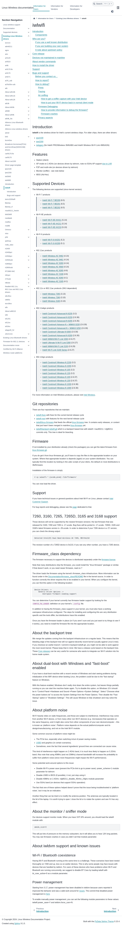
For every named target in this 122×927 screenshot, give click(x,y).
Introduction (9, 184)
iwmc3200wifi (10, 199)
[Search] (103, 3)
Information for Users (39, 7)
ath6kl (7, 111)
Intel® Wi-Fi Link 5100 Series (54, 350)
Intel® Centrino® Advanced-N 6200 (57, 335)
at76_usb (8, 81)
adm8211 (8, 46)
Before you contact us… (46, 76)
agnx (7, 50)
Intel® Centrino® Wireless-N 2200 (56, 366)
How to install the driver (43, 65)
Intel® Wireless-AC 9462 (52, 256)
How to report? (42, 80)
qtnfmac (8, 241)
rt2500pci (8, 256)
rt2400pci (8, 252)
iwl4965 (8, 180)
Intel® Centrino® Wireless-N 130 (56, 381)
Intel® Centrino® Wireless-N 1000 (56, 388)
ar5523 (7, 62)
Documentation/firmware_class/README (65, 577)
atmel (7, 133)
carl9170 (8, 157)
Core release (38, 54)
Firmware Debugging (48, 106)
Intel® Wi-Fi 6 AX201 (51, 240)
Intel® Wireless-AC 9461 (52, 260)
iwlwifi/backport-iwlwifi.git (46, 429)
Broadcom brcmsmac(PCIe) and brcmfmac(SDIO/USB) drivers (15, 147)
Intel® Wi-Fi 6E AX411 (51, 220)
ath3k (7, 103)
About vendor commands (44, 61)
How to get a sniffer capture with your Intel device (64, 99)
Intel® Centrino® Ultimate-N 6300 (56, 332)
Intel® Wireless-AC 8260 (52, 278)
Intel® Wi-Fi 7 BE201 (51, 204)
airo (6, 54)
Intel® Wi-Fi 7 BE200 (51, 200)
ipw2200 (8, 173)
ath (6, 88)
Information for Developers (76, 7)
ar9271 (7, 77)
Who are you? (39, 39)
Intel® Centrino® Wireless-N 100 (56, 377)
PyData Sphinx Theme (104, 921)
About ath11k (10, 96)
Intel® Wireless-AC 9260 (52, 263)
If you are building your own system (51, 46)
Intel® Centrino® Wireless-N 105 (56, 370)
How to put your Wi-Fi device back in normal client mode (67, 102)
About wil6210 (10, 311)
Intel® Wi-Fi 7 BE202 (51, 208)
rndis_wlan (9, 245)
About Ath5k (9, 107)
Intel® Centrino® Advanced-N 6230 (57, 317)
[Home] (34, 18)
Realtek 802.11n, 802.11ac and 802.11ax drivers (14, 289)
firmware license (108, 560)
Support (36, 69)
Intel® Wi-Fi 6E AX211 (51, 224)
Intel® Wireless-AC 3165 (52, 281)
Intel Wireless (89, 395)
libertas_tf (8, 207)
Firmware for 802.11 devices (14, 341)
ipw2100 (8, 169)
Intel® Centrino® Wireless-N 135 (56, 373)
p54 (6, 237)
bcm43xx (8, 140)
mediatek (8, 218)
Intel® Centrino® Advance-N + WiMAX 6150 (61, 324)
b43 (6, 137)
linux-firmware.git (39, 450)
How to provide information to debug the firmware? (64, 110)
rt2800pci (8, 264)
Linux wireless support (11, 25)
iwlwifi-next (40, 419)
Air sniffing (43, 95)
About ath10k (10, 92)
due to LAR (107, 164)
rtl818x (7, 283)
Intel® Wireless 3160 (51, 301)
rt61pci (7, 275)
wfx (6, 307)
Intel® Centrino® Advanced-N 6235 (57, 314)
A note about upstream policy (48, 50)
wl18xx (7, 326)
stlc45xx (8, 296)
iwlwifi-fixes (41, 415)
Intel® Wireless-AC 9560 (52, 267)
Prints (40, 87)
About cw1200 (10, 161)
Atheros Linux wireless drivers (16, 129)
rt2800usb (9, 267)
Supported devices (10, 32)
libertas (7, 203)
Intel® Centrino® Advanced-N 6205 (57, 321)
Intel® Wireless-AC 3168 (52, 274)
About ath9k (9, 115)
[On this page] (118, 8)
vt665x (7, 300)
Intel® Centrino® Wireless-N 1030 (56, 384)
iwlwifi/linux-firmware (45, 422)
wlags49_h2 (9, 330)
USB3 (38, 743)
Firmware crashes (49, 114)
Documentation (9, 28)
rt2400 (7, 249)
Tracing (41, 91)
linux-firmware (78, 422)
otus (6, 233)
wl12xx (7, 322)
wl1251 (7, 319)
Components (41, 35)
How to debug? (42, 84)
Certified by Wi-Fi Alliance (13, 349)
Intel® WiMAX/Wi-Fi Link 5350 (55, 339)
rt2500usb (9, 260)
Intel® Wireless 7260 (51, 297)
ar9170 (7, 73)
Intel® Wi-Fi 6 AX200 (51, 243)
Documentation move (11, 345)
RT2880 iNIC (10, 271)
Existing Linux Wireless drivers (12, 37)
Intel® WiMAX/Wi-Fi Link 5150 (55, 346)
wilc (6, 315)
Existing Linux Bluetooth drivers (15, 338)
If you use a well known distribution (51, 42)
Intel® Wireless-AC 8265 (52, 270)
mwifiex (8, 222)
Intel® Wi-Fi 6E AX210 (51, 227)
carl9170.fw (9, 154)
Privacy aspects (45, 117)
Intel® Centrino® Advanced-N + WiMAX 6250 (61, 328)
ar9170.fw (9, 69)
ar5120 (7, 58)
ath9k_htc (8, 119)
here (48, 894)
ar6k (6, 65)
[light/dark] (112, 11)
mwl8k (7, 226)
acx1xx (7, 43)
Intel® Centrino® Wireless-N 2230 (56, 362)
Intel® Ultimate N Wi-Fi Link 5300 (56, 343)
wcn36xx (8, 304)
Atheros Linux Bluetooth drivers (14, 123)
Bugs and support (13, 195)
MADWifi (8, 214)
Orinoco (8, 230)
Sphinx (17, 923)
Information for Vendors (57, 7)
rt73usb (8, 279)
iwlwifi (7, 188)
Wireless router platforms (12, 353)
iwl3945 (8, 176)
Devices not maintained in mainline (48, 58)
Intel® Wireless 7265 (51, 294)
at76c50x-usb (10, 84)
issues (82, 891)
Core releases (44, 651)
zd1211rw (8, 334)
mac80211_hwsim (12, 211)
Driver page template (13, 165)
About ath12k (10, 100)
